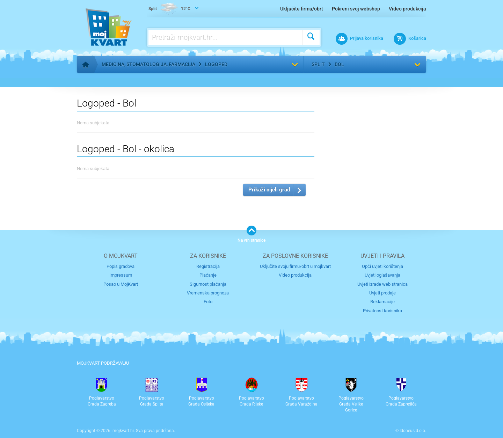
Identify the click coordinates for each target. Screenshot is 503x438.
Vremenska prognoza (208, 292)
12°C (169, 9)
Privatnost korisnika (382, 310)
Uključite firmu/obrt (301, 9)
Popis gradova (120, 266)
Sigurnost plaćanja (208, 284)
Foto (208, 301)
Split (318, 64)
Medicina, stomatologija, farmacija (148, 64)
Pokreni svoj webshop (356, 9)
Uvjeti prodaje (382, 292)
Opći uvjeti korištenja (382, 266)
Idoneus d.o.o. (413, 430)
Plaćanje (208, 275)
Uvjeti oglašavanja (382, 275)
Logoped (216, 64)
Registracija (208, 266)
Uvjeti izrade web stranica (382, 284)
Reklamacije (382, 301)
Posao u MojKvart (120, 284)
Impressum (120, 275)
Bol (339, 64)
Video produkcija (407, 9)
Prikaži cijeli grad (269, 190)
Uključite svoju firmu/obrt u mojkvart (295, 266)
